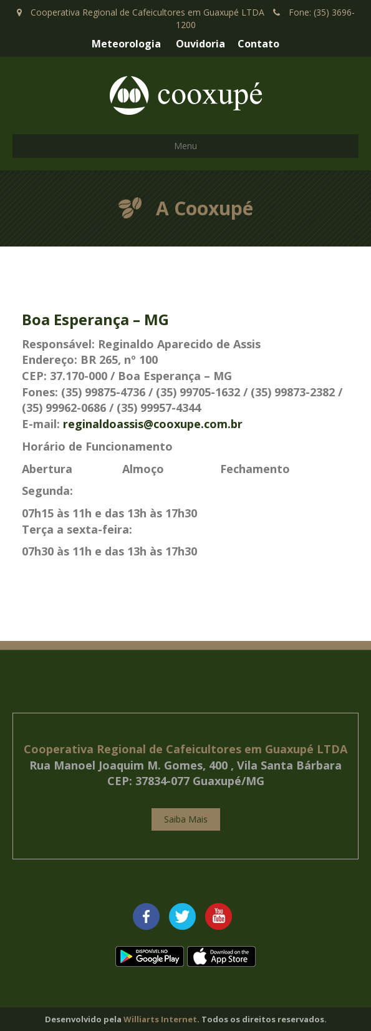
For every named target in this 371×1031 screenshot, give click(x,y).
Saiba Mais (186, 819)
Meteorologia (126, 44)
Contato (258, 44)
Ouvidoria (200, 44)
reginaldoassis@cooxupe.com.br (153, 423)
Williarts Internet (160, 1019)
